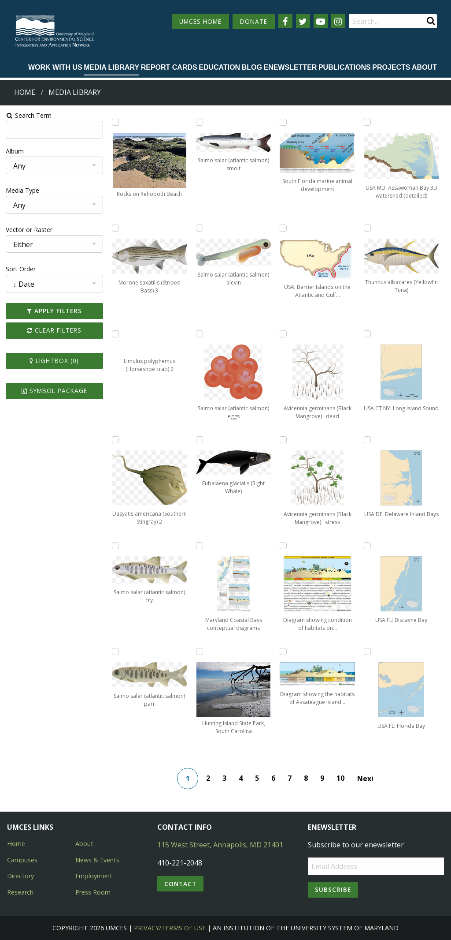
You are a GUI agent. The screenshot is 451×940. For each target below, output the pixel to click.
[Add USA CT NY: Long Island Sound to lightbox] (367, 333)
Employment (93, 876)
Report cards (169, 67)
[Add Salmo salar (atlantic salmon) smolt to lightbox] (199, 122)
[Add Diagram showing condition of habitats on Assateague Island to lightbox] (283, 545)
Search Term (29, 115)
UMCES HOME (200, 21)
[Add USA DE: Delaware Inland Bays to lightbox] (367, 439)
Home (24, 92)
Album (15, 151)
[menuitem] (55, 67)
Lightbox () (54, 360)
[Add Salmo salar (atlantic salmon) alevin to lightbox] (199, 228)
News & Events (97, 860)
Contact (180, 884)
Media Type (22, 190)
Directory (20, 876)
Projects (391, 67)
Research (20, 892)
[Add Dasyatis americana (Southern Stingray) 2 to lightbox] (115, 439)
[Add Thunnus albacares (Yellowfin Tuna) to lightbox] (367, 228)
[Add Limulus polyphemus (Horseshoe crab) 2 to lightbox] (115, 333)
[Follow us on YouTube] (321, 21)
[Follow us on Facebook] (285, 21)
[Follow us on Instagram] (338, 21)
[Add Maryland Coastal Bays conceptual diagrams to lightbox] (199, 545)
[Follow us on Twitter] (303, 21)
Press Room (93, 892)
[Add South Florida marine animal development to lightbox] (283, 122)
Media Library (111, 67)
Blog (252, 67)
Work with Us (55, 67)
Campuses (22, 860)
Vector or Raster (29, 229)
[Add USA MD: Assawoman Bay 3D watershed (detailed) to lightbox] (367, 122)
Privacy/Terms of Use (170, 928)
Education (219, 67)
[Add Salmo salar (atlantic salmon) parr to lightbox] (115, 651)
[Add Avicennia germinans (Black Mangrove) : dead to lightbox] (283, 333)
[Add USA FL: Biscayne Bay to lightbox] (367, 545)
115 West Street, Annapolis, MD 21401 (220, 845)
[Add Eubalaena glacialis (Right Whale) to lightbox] (199, 439)
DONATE (253, 21)
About (424, 67)
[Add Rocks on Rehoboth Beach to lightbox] (115, 122)
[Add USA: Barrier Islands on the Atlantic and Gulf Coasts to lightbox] (283, 228)
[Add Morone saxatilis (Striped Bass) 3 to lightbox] (115, 228)
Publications (344, 67)
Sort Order (21, 269)
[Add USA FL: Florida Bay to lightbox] (367, 651)
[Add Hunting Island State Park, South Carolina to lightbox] (199, 651)
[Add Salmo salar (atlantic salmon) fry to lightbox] (115, 545)
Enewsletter (290, 67)
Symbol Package (54, 390)
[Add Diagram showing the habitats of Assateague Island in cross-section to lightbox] (283, 651)
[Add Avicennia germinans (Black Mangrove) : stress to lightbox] (283, 439)
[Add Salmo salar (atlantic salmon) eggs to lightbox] (199, 333)
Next (365, 778)
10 (340, 778)
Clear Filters (54, 330)
